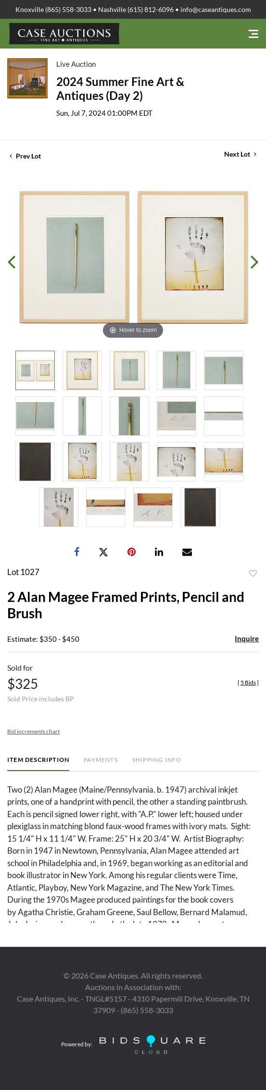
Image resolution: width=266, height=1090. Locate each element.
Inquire (247, 638)
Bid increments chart (33, 731)
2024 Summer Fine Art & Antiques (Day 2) (120, 88)
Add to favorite (253, 573)
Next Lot (240, 154)
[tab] (38, 764)
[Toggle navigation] (253, 34)
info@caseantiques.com (215, 9)
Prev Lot (25, 156)
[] (248, 682)
